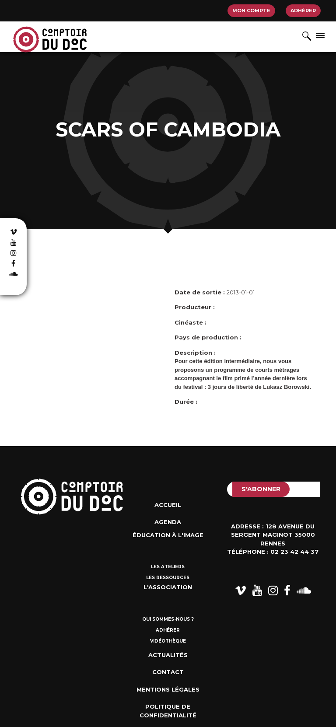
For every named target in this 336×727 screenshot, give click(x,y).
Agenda (167, 521)
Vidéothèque (168, 641)
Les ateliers (168, 567)
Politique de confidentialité (168, 711)
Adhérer (303, 10)
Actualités (168, 654)
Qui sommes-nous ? (168, 619)
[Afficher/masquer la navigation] (320, 35)
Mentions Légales (168, 689)
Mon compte (251, 10)
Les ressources (167, 577)
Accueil (167, 504)
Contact (168, 671)
